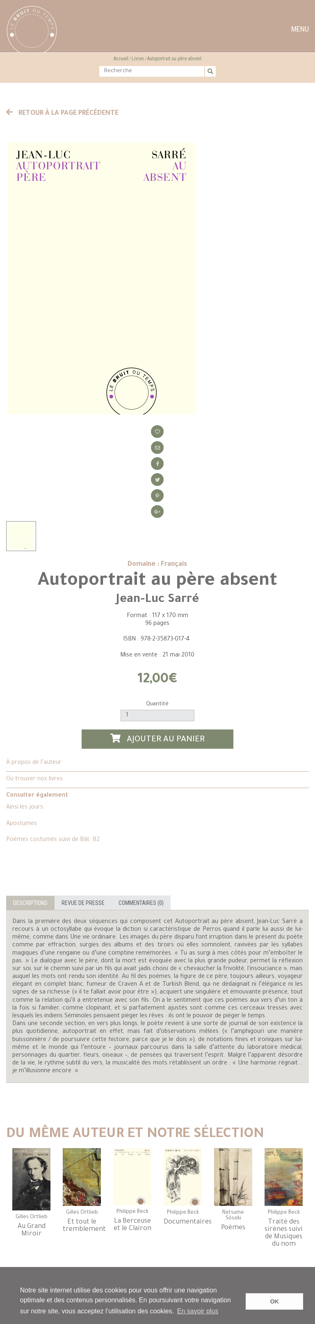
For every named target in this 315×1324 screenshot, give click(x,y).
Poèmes (233, 1228)
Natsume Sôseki (233, 1215)
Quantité (157, 704)
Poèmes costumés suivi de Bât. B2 (53, 840)
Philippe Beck (132, 1212)
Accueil (121, 59)
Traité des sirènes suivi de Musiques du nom (284, 1233)
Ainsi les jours (24, 807)
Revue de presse (83, 903)
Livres (138, 59)
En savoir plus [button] (198, 1311)
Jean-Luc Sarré (157, 599)
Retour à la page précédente (62, 113)
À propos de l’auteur (34, 763)
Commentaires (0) (141, 903)
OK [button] (274, 1301)
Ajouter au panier (157, 739)
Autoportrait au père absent (174, 59)
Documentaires (183, 1222)
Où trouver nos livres (34, 779)
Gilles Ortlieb (32, 1217)
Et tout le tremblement (82, 1226)
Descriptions (30, 903)
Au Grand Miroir (32, 1230)
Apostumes (21, 824)
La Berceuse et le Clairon (132, 1225)
